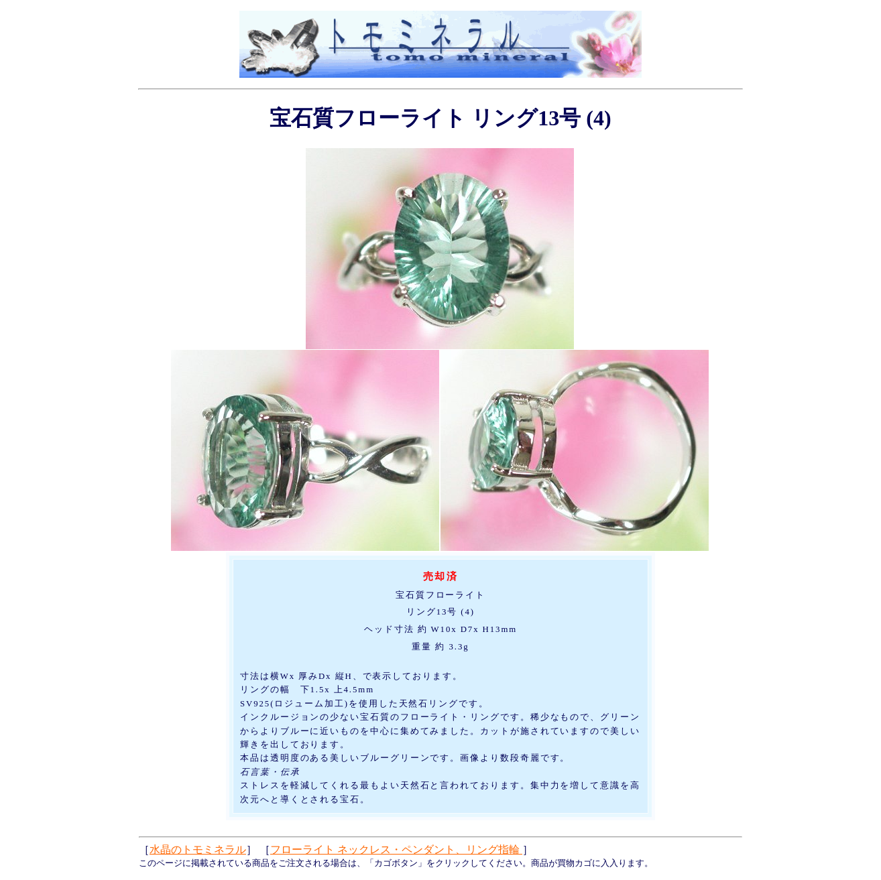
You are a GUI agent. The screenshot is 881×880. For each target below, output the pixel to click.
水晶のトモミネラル (198, 849)
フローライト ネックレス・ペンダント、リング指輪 (396, 849)
